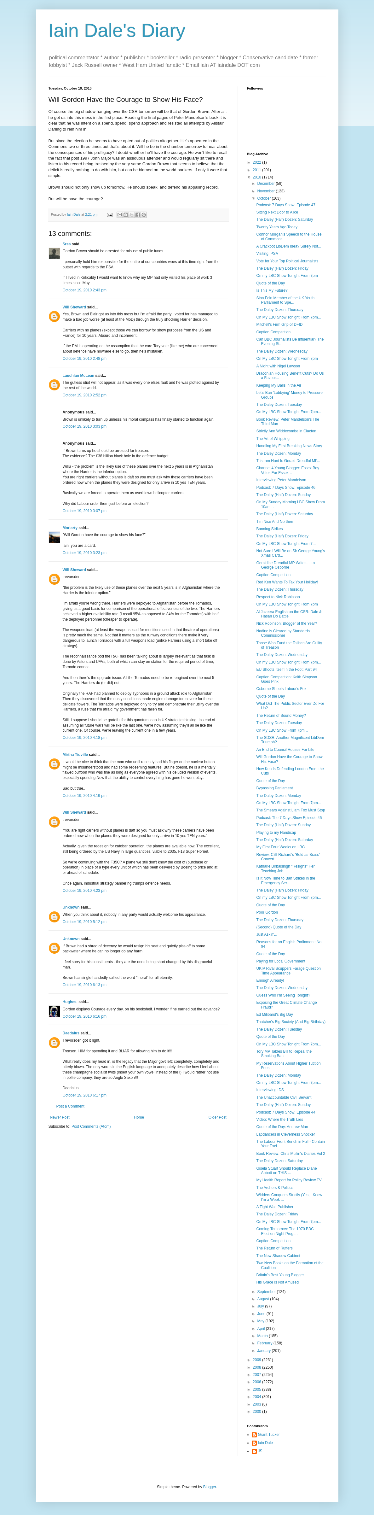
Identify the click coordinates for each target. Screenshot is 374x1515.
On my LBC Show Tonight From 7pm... (288, 662)
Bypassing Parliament (274, 788)
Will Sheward (74, 307)
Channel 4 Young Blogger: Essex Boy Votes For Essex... (287, 470)
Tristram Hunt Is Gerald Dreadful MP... (288, 461)
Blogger (209, 1487)
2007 (257, 1374)
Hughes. (70, 1002)
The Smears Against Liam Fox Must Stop (290, 810)
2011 (257, 170)
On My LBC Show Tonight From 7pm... (288, 317)
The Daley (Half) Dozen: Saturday (284, 219)
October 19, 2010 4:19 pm (84, 795)
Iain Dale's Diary (117, 30)
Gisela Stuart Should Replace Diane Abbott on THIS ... (286, 1170)
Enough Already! (270, 980)
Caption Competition (273, 332)
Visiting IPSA (267, 253)
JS (260, 1451)
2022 (257, 162)
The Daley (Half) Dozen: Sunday (283, 495)
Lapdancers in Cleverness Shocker (285, 1134)
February (265, 1343)
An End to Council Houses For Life (285, 749)
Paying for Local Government (280, 961)
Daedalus (71, 1033)
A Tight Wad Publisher (274, 1207)
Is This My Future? (271, 290)
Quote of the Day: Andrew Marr (282, 1127)
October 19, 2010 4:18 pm (84, 737)
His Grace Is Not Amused (277, 1282)
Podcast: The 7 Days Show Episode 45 (289, 818)
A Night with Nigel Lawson (278, 366)
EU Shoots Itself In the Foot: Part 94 (286, 669)
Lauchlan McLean (79, 375)
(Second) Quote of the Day (278, 927)
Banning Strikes (269, 529)
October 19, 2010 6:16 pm (84, 1016)
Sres (67, 244)
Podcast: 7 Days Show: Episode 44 (285, 1112)
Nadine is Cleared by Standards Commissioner (282, 633)
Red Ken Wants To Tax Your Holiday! (287, 582)
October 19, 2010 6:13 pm (84, 985)
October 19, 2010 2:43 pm (84, 290)
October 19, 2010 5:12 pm (84, 922)
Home (139, 1117)
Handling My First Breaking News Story (289, 446)
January (264, 1350)
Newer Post (60, 1117)
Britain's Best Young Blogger (280, 1275)
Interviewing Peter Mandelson (281, 480)
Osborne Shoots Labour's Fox (281, 689)
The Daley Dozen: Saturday (279, 1161)
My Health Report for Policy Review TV (288, 1180)
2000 (257, 1411)
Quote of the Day (270, 283)
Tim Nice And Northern (275, 521)
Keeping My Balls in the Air (278, 385)
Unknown (71, 907)
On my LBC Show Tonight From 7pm (287, 275)
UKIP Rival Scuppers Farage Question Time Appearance (288, 970)
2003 (257, 1404)
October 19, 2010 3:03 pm (84, 426)
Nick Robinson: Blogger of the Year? (286, 623)
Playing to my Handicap (276, 832)
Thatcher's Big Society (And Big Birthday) (290, 1022)
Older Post (218, 1117)
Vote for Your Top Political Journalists (287, 261)
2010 (257, 177)
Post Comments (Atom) (91, 1126)
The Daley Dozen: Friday (277, 1214)
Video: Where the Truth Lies (279, 1119)
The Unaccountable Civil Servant (283, 1097)
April (261, 1328)
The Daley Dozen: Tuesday (279, 404)
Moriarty (70, 528)
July (261, 1306)
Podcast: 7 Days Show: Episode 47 (285, 205)
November (266, 191)
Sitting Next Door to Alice (277, 212)
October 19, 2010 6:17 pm (84, 1095)
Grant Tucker (269, 1434)
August (263, 1299)
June (261, 1314)
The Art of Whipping (272, 438)
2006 (257, 1382)
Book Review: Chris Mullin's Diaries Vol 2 (290, 1153)
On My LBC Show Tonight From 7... (286, 543)
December (266, 183)
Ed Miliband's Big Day (274, 1014)
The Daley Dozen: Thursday (279, 309)
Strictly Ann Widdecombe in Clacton (286, 431)
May (261, 1321)
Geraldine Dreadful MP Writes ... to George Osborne (285, 565)
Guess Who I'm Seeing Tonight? (283, 995)
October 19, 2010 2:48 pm (84, 358)
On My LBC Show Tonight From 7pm (287, 358)
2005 (257, 1389)
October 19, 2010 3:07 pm (84, 511)
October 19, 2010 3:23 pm (84, 553)
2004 (257, 1397)
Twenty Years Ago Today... (278, 227)
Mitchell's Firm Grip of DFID (279, 324)
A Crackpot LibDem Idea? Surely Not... (288, 246)
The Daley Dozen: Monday (278, 453)
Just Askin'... (266, 934)
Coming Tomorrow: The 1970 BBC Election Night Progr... (285, 1231)
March (263, 1336)
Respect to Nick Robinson (278, 597)
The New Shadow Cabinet (278, 1256)
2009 (257, 1360)
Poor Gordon (267, 912)
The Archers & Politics (274, 1187)
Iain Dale (265, 1443)
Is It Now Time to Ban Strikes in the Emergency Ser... (285, 880)
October (264, 198)
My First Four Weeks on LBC (280, 847)
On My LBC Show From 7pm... (282, 730)
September (267, 1292)
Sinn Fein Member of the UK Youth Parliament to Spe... (285, 300)
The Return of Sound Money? (281, 715)
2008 (257, 1367)
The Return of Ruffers (274, 1248)
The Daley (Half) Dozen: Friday (282, 268)
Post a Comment (70, 1106)
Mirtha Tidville (75, 754)
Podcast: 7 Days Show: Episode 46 (285, 487)
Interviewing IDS (270, 1090)
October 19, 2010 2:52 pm (84, 395)
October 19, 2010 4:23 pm (84, 890)
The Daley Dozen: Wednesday (282, 351)
